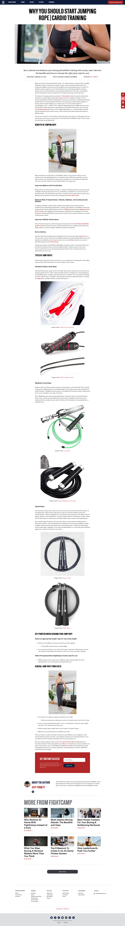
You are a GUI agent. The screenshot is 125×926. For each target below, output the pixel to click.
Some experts (66, 96)
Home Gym (17, 896)
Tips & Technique (34, 899)
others (57, 98)
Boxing (32, 894)
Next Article (62, 871)
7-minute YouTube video (67, 742)
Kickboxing (33, 893)
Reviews (17, 893)
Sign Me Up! (69, 765)
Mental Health (50, 896)
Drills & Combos (34, 898)
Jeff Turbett (94, 77)
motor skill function (73, 195)
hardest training (42, 109)
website (64, 745)
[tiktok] (70, 917)
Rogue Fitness (66, 578)
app (70, 745)
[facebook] (55, 917)
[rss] (73, 917)
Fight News (41, 2)
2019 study (68, 209)
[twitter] (51, 917)
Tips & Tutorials (18, 894)
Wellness (32, 2)
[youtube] (62, 917)
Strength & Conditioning (36, 896)
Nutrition (49, 898)
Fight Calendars (65, 893)
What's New (80, 893)
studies (71, 240)
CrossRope (66, 450)
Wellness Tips (49, 893)
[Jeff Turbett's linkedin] (33, 792)
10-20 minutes (54, 242)
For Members (51, 2)
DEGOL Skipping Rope (66, 377)
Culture (64, 896)
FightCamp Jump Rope (67, 327)
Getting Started (81, 894)
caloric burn (82, 236)
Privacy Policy (65, 922)
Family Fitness (50, 894)
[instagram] (59, 917)
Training (23, 2)
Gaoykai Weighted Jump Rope (67, 501)
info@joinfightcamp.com (100, 893)
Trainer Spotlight (34, 901)
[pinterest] (66, 917)
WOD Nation (67, 628)
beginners (40, 278)
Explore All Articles (62, 909)
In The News (65, 894)
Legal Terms (59, 922)
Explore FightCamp (115, 2)
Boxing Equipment (12, 2)
